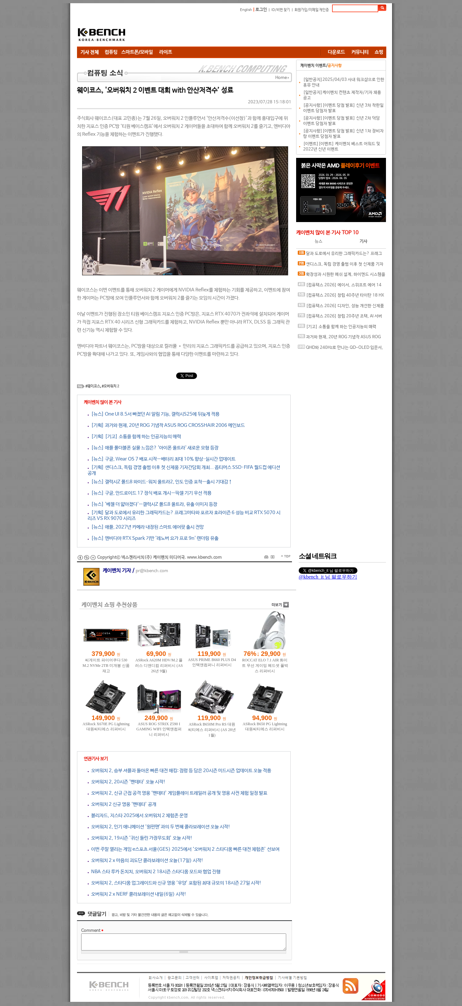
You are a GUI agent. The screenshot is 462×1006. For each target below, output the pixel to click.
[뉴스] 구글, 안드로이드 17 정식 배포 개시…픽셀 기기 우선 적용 (149, 493)
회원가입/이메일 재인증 (312, 10)
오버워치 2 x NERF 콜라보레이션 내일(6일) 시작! (137, 894)
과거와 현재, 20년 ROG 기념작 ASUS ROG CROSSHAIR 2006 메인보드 (339, 338)
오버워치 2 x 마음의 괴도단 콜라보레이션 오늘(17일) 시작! (145, 860)
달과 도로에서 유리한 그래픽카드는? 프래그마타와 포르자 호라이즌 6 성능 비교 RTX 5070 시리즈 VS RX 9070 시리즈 (341, 255)
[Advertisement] (269, 30)
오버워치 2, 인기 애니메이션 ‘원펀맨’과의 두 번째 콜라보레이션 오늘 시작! (159, 827)
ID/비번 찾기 (280, 10)
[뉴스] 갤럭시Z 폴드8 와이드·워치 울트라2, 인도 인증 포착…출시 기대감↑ (160, 482)
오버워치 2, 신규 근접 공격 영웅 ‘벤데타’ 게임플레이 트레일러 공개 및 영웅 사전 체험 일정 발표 (177, 793)
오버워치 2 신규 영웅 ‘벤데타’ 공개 (122, 804)
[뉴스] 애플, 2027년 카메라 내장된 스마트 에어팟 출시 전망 (146, 527)
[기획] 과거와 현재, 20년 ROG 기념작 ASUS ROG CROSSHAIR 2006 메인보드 (166, 425)
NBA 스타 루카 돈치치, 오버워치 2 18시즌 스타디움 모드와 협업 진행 (154, 871)
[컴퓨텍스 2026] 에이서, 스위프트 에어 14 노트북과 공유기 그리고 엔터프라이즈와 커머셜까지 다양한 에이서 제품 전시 (340, 286)
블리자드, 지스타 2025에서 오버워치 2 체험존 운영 (138, 815)
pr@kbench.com (152, 571)
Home (281, 77)
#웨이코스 (92, 386)
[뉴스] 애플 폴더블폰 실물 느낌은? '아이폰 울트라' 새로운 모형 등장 (153, 448)
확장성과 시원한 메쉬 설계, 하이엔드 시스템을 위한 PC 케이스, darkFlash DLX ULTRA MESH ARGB (341, 275)
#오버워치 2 (110, 386)
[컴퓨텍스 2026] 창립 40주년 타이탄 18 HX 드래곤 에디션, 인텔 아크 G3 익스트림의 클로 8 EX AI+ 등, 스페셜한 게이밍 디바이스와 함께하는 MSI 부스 (341, 296)
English (246, 10)
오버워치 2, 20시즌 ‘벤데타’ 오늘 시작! (127, 782)
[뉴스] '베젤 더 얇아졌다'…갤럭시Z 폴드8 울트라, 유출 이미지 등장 (152, 504)
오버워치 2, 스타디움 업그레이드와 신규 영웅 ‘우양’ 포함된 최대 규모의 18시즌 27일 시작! (174, 883)
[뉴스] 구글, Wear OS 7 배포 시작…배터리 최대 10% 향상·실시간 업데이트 (161, 459)
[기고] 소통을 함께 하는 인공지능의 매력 (337, 326)
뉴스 (318, 241)
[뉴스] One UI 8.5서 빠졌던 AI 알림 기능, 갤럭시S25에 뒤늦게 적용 (153, 414)
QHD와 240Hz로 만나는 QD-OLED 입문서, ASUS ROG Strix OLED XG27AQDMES (340, 349)
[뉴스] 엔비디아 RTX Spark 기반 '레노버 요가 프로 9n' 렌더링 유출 (153, 538)
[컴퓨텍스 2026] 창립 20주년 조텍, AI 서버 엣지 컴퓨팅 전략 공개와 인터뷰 (340, 317)
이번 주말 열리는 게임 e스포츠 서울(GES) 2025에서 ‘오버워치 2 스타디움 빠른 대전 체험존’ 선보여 (183, 849)
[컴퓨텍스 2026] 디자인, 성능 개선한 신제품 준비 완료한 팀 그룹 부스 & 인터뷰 (341, 307)
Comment (92, 930)
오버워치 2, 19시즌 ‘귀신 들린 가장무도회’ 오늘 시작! (140, 838)
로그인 (261, 9)
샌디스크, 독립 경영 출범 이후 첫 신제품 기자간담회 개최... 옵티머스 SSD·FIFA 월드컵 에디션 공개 (340, 265)
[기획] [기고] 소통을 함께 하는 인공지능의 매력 (134, 436)
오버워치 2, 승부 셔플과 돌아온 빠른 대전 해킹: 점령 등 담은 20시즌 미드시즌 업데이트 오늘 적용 (179, 770)
